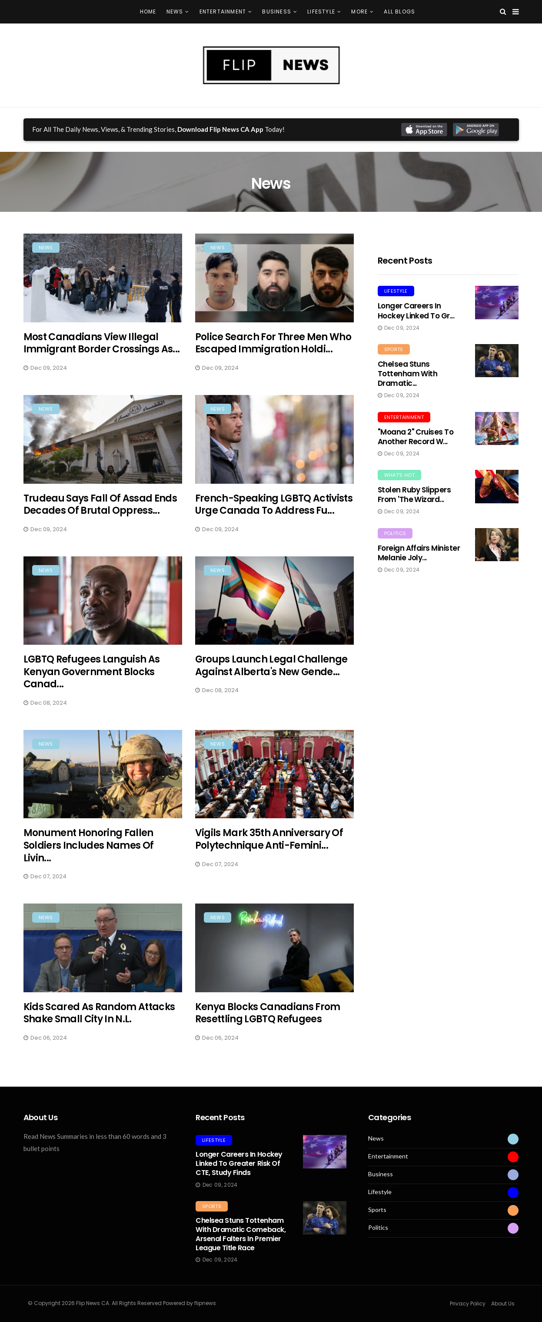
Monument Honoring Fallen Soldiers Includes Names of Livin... (88, 852)
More (359, 11)
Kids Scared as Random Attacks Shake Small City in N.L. (99, 1020)
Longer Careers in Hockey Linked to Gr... (416, 311)
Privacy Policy (467, 1303)
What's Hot (399, 475)
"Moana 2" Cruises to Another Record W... (416, 437)
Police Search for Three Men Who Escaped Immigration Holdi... (273, 343)
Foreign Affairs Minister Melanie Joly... (419, 553)
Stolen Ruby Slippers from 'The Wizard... (414, 495)
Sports (393, 349)
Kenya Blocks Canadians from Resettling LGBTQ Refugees (267, 1020)
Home (148, 11)
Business (276, 11)
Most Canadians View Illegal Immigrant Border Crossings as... (101, 343)
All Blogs (399, 11)
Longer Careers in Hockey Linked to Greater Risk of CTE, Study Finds (239, 1163)
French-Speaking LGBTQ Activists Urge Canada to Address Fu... (274, 511)
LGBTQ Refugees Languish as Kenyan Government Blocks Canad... (91, 678)
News (174, 11)
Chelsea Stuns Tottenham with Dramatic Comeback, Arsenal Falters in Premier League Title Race (241, 1233)
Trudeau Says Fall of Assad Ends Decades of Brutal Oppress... (100, 511)
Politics (395, 533)
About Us (503, 1303)
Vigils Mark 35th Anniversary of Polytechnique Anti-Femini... (269, 846)
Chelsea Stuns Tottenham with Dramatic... (408, 373)
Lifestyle (321, 11)
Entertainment (223, 11)
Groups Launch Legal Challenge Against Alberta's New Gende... (271, 672)
